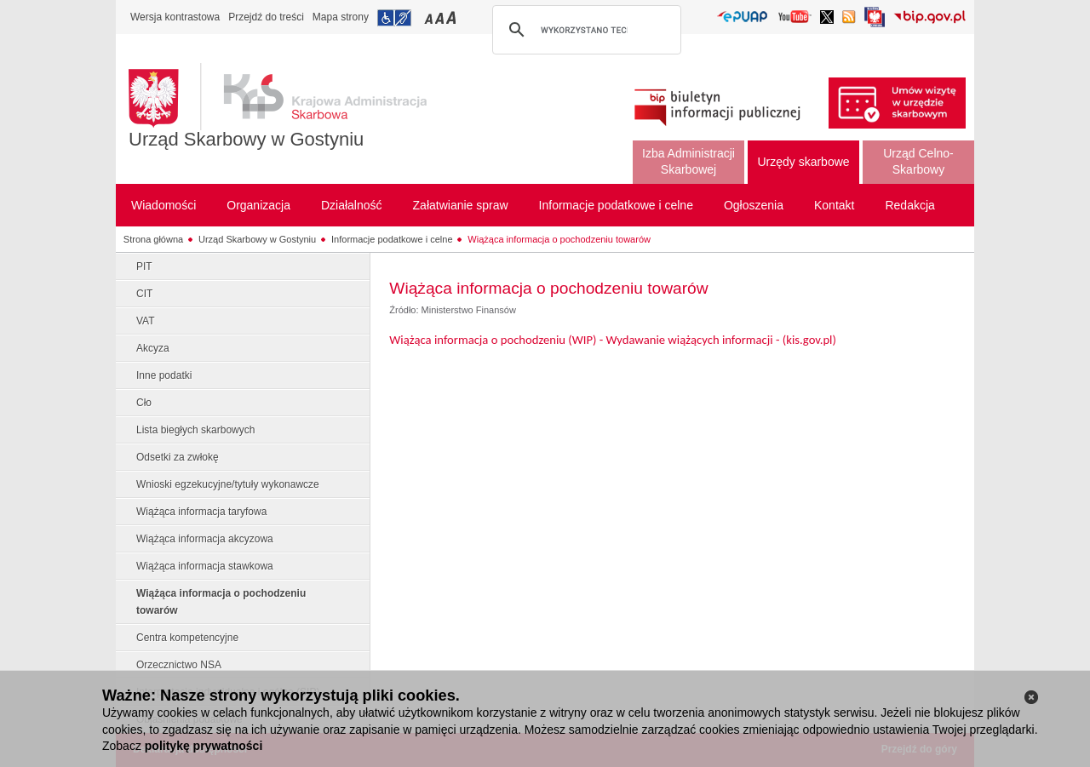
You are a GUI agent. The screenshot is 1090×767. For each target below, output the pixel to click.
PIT (144, 266)
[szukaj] (584, 30)
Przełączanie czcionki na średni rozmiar (441, 17)
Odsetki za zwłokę (177, 457)
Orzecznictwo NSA (178, 665)
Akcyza (152, 348)
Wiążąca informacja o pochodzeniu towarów (559, 239)
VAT (145, 321)
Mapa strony (341, 17)
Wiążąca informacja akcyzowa (204, 539)
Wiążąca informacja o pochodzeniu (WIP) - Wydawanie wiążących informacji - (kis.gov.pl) (612, 339)
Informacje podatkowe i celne (391, 239)
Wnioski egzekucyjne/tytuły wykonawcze (227, 484)
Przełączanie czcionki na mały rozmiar (430, 17)
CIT (144, 294)
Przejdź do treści (266, 17)
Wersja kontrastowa (175, 17)
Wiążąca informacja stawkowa (204, 566)
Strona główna (153, 239)
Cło (144, 403)
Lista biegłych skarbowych (195, 430)
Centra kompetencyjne (187, 638)
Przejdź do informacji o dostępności (394, 17)
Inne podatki (164, 375)
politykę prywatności (203, 746)
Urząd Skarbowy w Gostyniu (246, 139)
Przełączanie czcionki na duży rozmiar (452, 17)
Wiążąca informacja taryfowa (201, 512)
